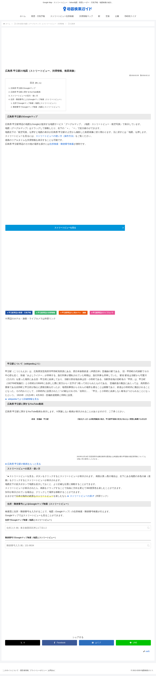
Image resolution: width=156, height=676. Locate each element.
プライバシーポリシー (40, 672)
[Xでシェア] (22, 645)
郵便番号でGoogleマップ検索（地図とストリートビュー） (38, 108)
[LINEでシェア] (133, 645)
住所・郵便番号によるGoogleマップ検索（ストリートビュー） (38, 100)
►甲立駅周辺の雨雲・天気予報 (19, 315)
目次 (34, 83)
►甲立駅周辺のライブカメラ (102, 315)
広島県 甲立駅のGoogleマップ (24, 88)
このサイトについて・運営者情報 (16, 672)
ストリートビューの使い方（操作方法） (55, 137)
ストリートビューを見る (65, 229)
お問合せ (55, 672)
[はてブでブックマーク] (96, 645)
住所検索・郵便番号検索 (62, 145)
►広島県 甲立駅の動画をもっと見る (23, 466)
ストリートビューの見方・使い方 (25, 96)
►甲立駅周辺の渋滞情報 (45, 315)
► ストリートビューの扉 (80, 498)
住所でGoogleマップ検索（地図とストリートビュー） (36, 104)
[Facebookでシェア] (59, 645)
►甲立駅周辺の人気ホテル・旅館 (73, 315)
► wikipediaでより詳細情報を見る (22, 401)
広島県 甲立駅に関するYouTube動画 (26, 92)
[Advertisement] (78, 49)
